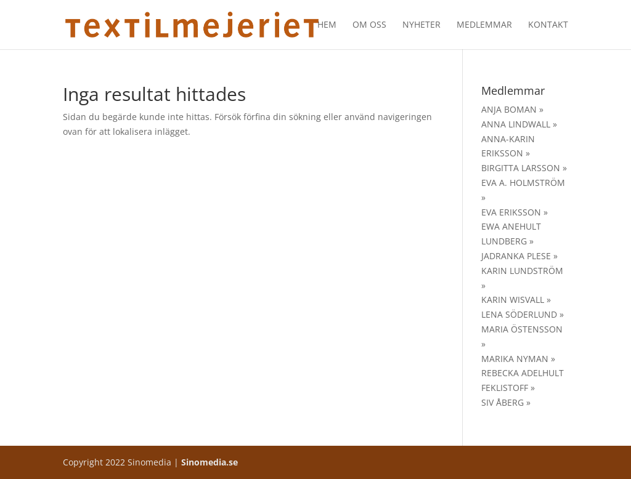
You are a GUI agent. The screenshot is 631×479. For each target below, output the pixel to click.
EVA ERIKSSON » (514, 212)
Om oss (369, 25)
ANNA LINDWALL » (519, 124)
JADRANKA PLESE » (519, 256)
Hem (326, 25)
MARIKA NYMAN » (518, 358)
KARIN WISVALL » (516, 299)
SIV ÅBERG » (506, 402)
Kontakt (548, 25)
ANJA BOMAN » (512, 109)
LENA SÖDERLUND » (522, 314)
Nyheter (421, 25)
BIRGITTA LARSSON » (524, 168)
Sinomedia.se (209, 462)
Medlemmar (484, 25)
